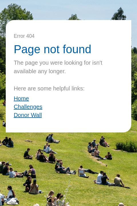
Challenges (28, 107)
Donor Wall (28, 115)
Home (21, 98)
